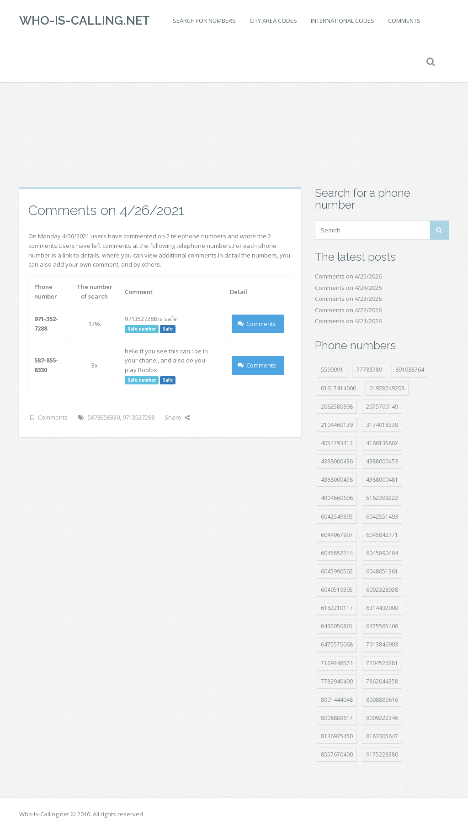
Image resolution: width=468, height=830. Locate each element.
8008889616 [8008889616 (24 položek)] (382, 700)
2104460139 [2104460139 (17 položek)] (337, 425)
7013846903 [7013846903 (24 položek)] (382, 644)
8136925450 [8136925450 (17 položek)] (337, 736)
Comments (404, 20)
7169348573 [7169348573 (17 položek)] (337, 663)
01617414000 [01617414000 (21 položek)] (338, 388)
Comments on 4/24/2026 (348, 288)
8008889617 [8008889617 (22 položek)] (337, 718)
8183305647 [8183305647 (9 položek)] (382, 736)
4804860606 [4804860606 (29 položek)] (337, 498)
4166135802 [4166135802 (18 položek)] (382, 443)
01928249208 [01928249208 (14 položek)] (386, 388)
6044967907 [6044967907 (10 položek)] (337, 535)
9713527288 (138, 417)
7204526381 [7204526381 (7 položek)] (382, 663)
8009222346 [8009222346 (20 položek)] (382, 718)
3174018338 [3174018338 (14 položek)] (382, 425)
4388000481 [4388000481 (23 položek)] (382, 479)
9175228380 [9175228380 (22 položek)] (382, 754)
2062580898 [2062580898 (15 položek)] (337, 406)
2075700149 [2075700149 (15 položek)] (382, 406)
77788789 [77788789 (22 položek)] (369, 369)
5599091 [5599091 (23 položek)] (332, 369)
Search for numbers (204, 20)
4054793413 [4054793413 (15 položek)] (337, 443)
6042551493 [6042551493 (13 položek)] (382, 516)
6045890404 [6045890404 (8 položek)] (382, 553)
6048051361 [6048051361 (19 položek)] (382, 571)
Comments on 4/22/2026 (348, 310)
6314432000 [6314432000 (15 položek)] (382, 608)
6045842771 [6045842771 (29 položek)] (382, 535)
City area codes (273, 20)
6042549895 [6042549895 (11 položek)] (337, 516)
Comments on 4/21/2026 (348, 321)
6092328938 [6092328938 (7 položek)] (382, 590)
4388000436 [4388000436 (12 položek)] (337, 461)
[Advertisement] (234, 114)
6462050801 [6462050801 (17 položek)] (337, 626)
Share (177, 417)
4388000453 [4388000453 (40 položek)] (382, 461)
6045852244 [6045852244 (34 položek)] (337, 553)
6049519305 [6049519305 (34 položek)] (337, 590)
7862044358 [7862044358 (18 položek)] (382, 681)
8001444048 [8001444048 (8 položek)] (337, 700)
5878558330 (104, 417)
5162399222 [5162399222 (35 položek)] (382, 498)
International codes (342, 20)
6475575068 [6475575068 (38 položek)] (337, 644)
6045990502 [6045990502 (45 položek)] (337, 571)
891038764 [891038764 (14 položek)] (409, 369)
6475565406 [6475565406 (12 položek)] (382, 626)
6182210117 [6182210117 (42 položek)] (337, 608)
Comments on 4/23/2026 (348, 298)
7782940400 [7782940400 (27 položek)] (337, 681)
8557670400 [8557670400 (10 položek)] (337, 754)
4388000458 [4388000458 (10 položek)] (337, 479)
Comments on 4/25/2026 (348, 276)
